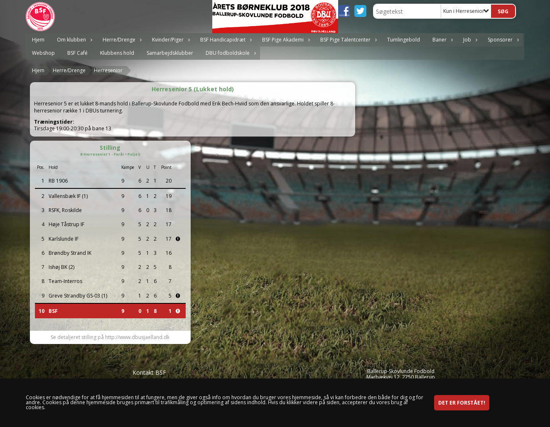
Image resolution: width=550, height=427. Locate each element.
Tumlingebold (403, 39)
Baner (441, 39)
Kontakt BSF (149, 372)
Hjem (38, 39)
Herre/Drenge (121, 39)
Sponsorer (502, 39)
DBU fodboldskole (230, 52)
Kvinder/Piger (170, 39)
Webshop (43, 52)
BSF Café (77, 52)
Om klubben (73, 39)
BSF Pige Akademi (285, 39)
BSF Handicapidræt (225, 39)
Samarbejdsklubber (170, 52)
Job (469, 39)
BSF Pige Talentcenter (347, 39)
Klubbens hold (117, 52)
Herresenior (108, 70)
